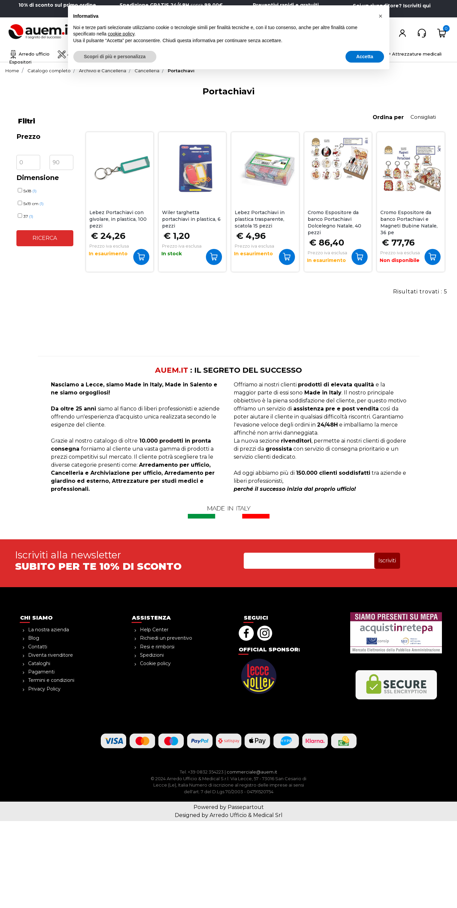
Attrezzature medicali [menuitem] (412, 54)
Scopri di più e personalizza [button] (115, 889)
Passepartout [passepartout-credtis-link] (246, 807)
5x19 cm (33, 203)
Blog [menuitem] (33, 638)
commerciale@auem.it (252, 772)
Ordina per (388, 117)
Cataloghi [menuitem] (39, 663)
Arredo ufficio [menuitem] (29, 54)
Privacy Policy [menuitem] (44, 689)
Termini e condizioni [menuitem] (51, 680)
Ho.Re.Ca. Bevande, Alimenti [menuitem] (294, 54)
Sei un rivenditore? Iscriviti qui (392, 6)
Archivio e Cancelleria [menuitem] (86, 54)
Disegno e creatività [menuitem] (150, 54)
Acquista (142, 257)
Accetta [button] (364, 889)
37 (28, 216)
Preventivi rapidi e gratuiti (286, 5)
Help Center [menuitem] (154, 630)
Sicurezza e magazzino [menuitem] (217, 54)
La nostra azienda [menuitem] (48, 630)
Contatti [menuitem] (37, 647)
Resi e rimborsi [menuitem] (157, 647)
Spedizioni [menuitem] (152, 655)
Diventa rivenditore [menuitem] (50, 655)
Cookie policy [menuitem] (155, 663)
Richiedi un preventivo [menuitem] (166, 638)
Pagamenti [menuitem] (41, 672)
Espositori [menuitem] (20, 62)
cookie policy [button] (121, 867)
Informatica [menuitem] (356, 54)
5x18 (29, 190)
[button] (216, 33)
